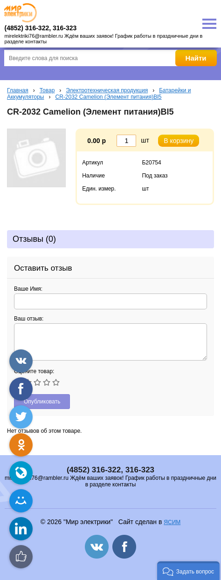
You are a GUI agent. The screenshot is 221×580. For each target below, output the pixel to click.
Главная (17, 90)
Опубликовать (42, 401)
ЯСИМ (172, 522)
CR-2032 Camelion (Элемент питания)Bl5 (108, 97)
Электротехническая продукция (107, 90)
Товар (47, 90)
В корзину (178, 140)
